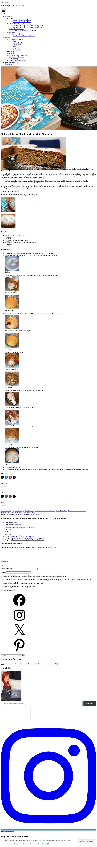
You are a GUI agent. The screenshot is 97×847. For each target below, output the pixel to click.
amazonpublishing (6, 511)
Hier (2, 666)
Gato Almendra (29, 511)
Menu (3, 11)
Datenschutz (8, 64)
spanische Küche (80, 511)
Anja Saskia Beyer (18, 511)
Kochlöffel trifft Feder (12, 62)
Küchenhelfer (17, 50)
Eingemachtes (17, 44)
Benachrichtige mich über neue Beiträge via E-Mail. (19, 589)
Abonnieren (90, 706)
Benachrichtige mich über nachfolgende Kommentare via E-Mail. (23, 585)
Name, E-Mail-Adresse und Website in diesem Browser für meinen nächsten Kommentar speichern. (34, 578)
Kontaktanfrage (13, 59)
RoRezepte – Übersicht (16, 39)
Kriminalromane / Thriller (17, 23)
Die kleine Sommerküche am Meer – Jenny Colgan (20, 514)
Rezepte (7, 37)
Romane (11, 18)
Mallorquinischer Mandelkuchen (45, 511)
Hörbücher (12, 32)
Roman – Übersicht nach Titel (22, 22)
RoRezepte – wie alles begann (18, 55)
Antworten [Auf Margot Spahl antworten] (8, 534)
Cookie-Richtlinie (46, 844)
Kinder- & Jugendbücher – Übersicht (24, 30)
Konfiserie (16, 48)
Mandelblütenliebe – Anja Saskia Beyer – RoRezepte (28, 538)
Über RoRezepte (10, 52)
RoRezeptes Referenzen (16, 57)
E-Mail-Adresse (6, 571)
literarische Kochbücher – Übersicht (24, 36)
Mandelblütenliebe (83, 169)
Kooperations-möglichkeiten (18, 60)
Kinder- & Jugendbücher (16, 29)
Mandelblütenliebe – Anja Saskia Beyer (18, 512)
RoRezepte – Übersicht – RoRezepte (22, 536)
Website (3, 575)
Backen (15, 41)
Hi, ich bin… (13, 53)
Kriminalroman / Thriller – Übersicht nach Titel (27, 27)
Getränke (15, 46)
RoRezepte (4, 2)
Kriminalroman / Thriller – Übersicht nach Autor (28, 25)
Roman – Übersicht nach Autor (22, 20)
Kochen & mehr (18, 43)
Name (3, 567)
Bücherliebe (8, 16)
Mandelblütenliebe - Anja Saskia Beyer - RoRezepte (27, 540)
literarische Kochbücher (16, 34)
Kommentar (5, 564)
